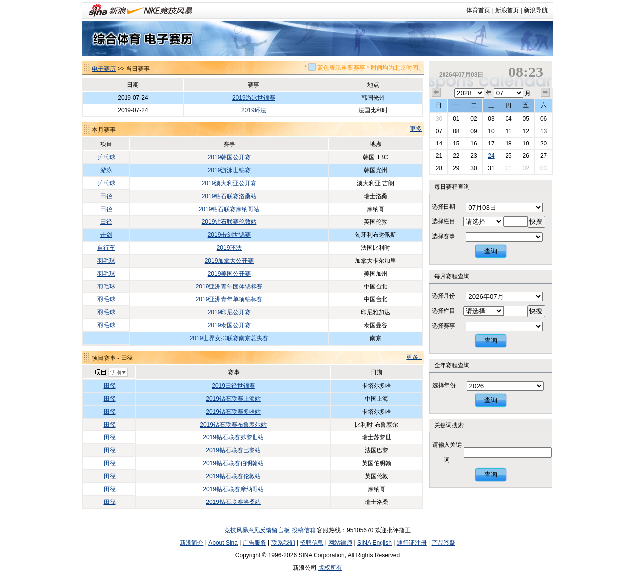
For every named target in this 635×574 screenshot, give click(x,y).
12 (525, 131)
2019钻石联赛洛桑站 (229, 196)
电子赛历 (104, 68)
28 (439, 168)
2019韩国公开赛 (229, 157)
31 (491, 168)
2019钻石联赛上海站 (233, 398)
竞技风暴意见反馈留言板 (257, 530)
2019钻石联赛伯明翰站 (233, 463)
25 (508, 155)
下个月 (545, 92)
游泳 (106, 170)
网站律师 (340, 542)
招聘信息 (311, 542)
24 (491, 155)
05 (525, 118)
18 (508, 143)
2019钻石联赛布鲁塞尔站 (233, 424)
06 (543, 118)
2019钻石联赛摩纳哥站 (229, 209)
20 (543, 143)
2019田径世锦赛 (233, 385)
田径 (106, 196)
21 (439, 155)
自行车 (106, 247)
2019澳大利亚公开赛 (229, 183)
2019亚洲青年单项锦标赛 (229, 299)
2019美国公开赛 (229, 273)
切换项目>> (110, 373)
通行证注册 (412, 542)
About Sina (223, 542)
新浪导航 (536, 10)
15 (456, 143)
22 (456, 155)
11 (508, 131)
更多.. (414, 357)
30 (439, 118)
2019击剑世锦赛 (229, 234)
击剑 (106, 234)
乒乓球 (106, 157)
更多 (416, 128)
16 (473, 143)
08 (456, 131)
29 (456, 168)
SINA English (374, 542)
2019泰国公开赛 (229, 325)
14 (439, 143)
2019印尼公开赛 (229, 312)
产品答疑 (443, 542)
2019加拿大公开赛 (229, 260)
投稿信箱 (304, 530)
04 (508, 118)
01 (456, 118)
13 (543, 131)
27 (543, 155)
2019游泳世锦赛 (253, 97)
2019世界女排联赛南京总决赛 (229, 338)
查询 (490, 251)
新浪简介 (191, 542)
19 (525, 143)
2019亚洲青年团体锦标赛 (229, 286)
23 (473, 155)
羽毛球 (106, 260)
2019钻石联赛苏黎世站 (233, 437)
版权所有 (330, 567)
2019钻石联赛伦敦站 (229, 221)
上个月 (436, 92)
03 (491, 118)
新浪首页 (507, 10)
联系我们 (283, 542)
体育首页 (478, 10)
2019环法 (253, 110)
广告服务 (254, 542)
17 (491, 143)
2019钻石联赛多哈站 (233, 411)
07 (439, 131)
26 (525, 155)
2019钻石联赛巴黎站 (233, 450)
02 (473, 118)
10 (491, 131)
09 (473, 131)
